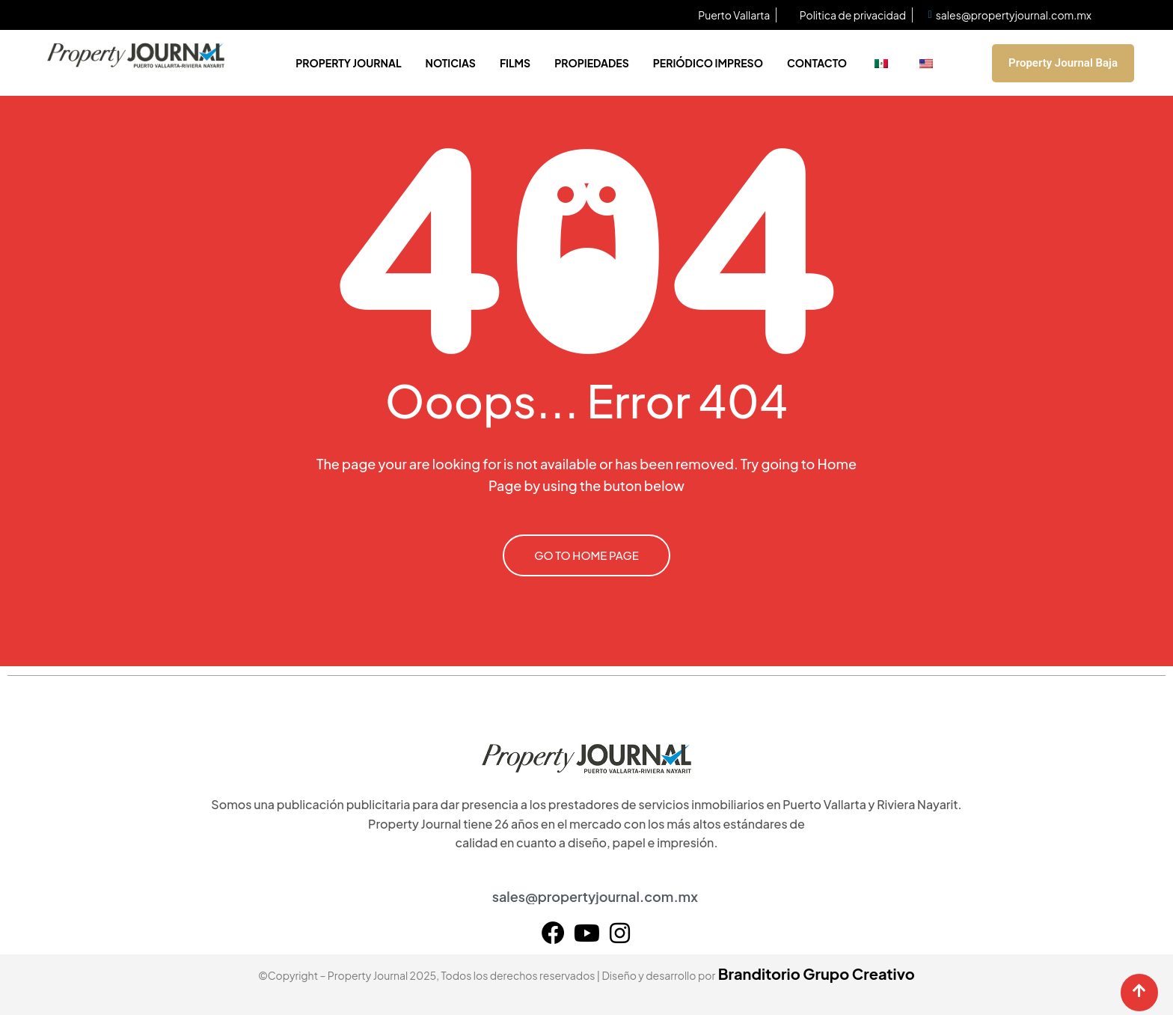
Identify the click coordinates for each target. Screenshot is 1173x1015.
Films (515, 63)
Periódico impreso (708, 63)
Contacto (817, 63)
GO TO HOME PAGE (586, 555)
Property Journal (348, 63)
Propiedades (591, 63)
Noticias (451, 63)
